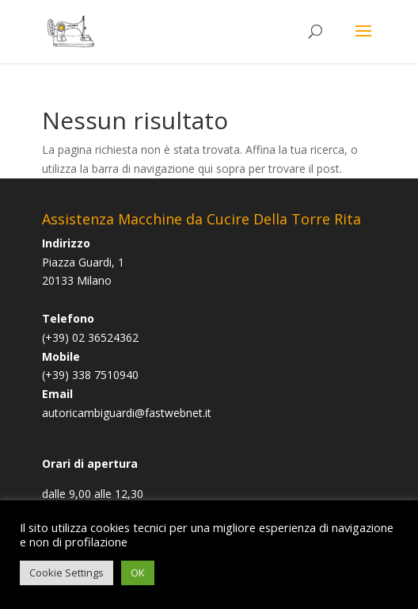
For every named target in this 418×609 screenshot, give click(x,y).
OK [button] (138, 572)
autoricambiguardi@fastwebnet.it (126, 412)
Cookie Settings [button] (66, 572)
